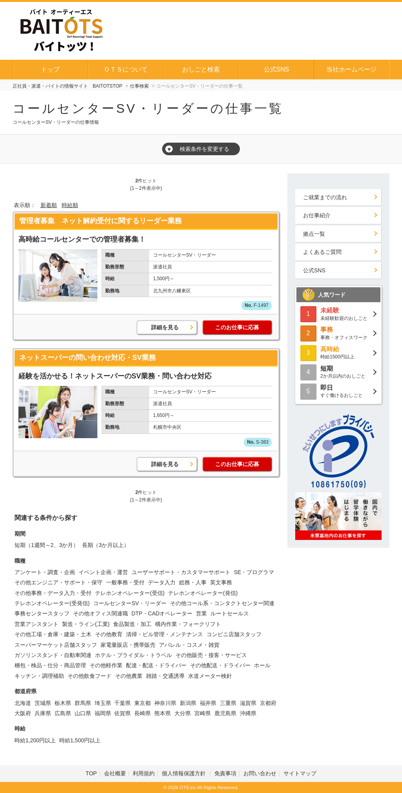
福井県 (208, 703)
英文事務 (221, 582)
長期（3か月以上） (105, 545)
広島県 (63, 713)
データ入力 (161, 582)
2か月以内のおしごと (338, 371)
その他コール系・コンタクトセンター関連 (222, 603)
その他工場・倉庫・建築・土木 (53, 634)
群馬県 (83, 703)
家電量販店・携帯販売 (127, 645)
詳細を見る (165, 327)
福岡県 (103, 713)
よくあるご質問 (322, 252)
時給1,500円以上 (79, 740)
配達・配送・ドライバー (156, 665)
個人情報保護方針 (184, 773)
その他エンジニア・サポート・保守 (58, 582)
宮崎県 (202, 713)
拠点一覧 (314, 234)
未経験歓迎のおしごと (338, 313)
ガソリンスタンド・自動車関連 (53, 655)
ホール (262, 665)
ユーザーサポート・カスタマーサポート (181, 572)
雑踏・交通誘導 (165, 676)
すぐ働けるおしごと (338, 391)
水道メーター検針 (210, 676)
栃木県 (63, 703)
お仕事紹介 (317, 215)
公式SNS (276, 69)
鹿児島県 (225, 713)
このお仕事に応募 (237, 327)
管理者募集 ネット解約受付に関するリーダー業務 (100, 221)
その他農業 (129, 676)
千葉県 (122, 703)
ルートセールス (229, 613)
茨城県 (43, 703)
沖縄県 (248, 713)
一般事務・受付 (125, 582)
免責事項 (225, 773)
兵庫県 (43, 713)
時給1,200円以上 (35, 740)
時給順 (70, 205)
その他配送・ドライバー (220, 665)
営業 (201, 613)
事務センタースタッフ (42, 613)
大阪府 (23, 713)
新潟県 (188, 703)
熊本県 (162, 713)
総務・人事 (192, 582)
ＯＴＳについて (126, 69)
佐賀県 (122, 713)
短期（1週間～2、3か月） (47, 545)
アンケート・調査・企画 (45, 572)
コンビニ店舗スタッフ (233, 634)
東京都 (142, 703)
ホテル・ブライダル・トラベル (133, 655)
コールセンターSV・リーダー (129, 603)
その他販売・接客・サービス (211, 655)
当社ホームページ (351, 69)
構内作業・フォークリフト (188, 624)
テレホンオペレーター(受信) (129, 593)
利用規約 (144, 773)
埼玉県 (103, 703)
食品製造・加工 (132, 624)
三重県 (228, 703)
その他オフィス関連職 (100, 613)
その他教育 (108, 634)
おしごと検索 (201, 69)
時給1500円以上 (338, 352)
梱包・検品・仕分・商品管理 (50, 665)
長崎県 (142, 713)
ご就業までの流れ (325, 197)
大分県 (182, 713)
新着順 (48, 205)
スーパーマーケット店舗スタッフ (56, 645)
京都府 (268, 703)
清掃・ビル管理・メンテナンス (164, 634)
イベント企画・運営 (103, 572)
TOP (91, 773)
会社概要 (115, 773)
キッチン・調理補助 (39, 676)
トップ (50, 69)
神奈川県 (165, 703)
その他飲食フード (89, 676)
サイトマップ (299, 773)
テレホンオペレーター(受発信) (52, 603)
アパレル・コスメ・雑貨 (189, 645)
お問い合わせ (259, 773)
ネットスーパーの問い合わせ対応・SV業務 (87, 358)
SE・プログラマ (254, 572)
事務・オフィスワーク (338, 332)
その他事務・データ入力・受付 (53, 593)
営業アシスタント (36, 624)
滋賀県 (248, 703)
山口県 (83, 713)
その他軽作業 (106, 665)
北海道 (23, 703)
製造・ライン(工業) (86, 624)
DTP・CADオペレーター (162, 613)
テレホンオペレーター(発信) (203, 593)
